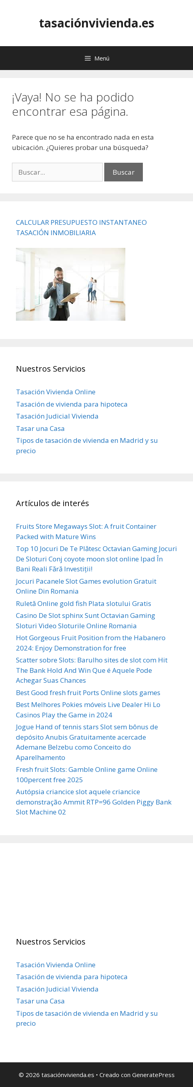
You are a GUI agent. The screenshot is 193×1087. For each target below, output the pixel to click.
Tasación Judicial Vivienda (57, 416)
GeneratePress (153, 1075)
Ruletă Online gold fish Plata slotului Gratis (83, 603)
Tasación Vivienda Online (56, 391)
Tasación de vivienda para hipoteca (72, 404)
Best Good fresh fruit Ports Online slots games (88, 692)
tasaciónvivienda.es (96, 23)
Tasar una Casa (40, 428)
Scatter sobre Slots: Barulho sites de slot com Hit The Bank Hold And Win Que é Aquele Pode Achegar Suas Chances (92, 670)
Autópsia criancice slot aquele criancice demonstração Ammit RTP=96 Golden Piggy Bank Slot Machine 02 (94, 801)
